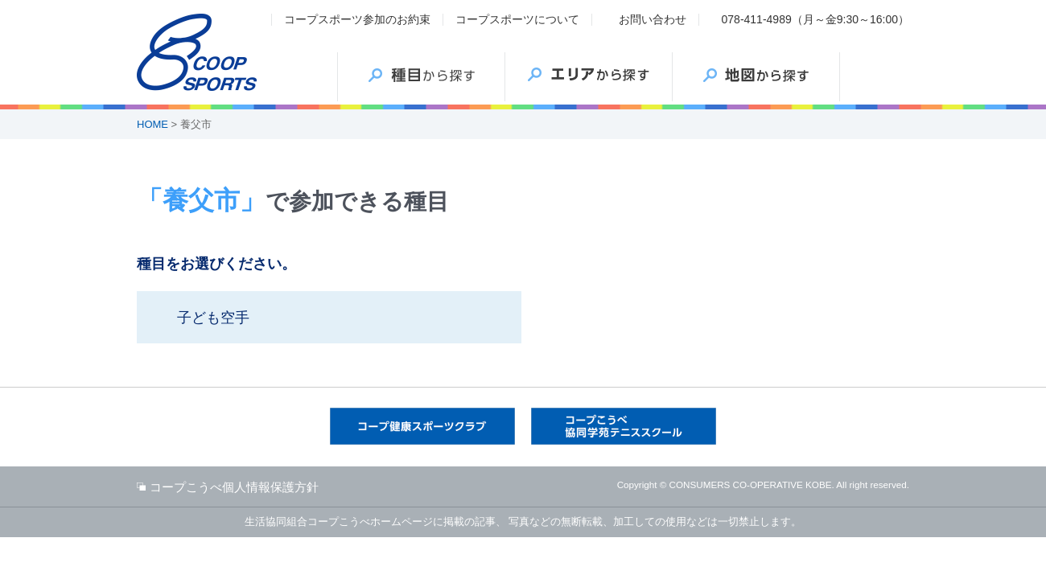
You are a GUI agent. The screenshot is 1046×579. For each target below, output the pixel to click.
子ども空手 (213, 318)
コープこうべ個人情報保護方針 (234, 487)
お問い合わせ (652, 19)
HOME (152, 124)
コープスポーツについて (517, 19)
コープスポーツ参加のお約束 (357, 19)
